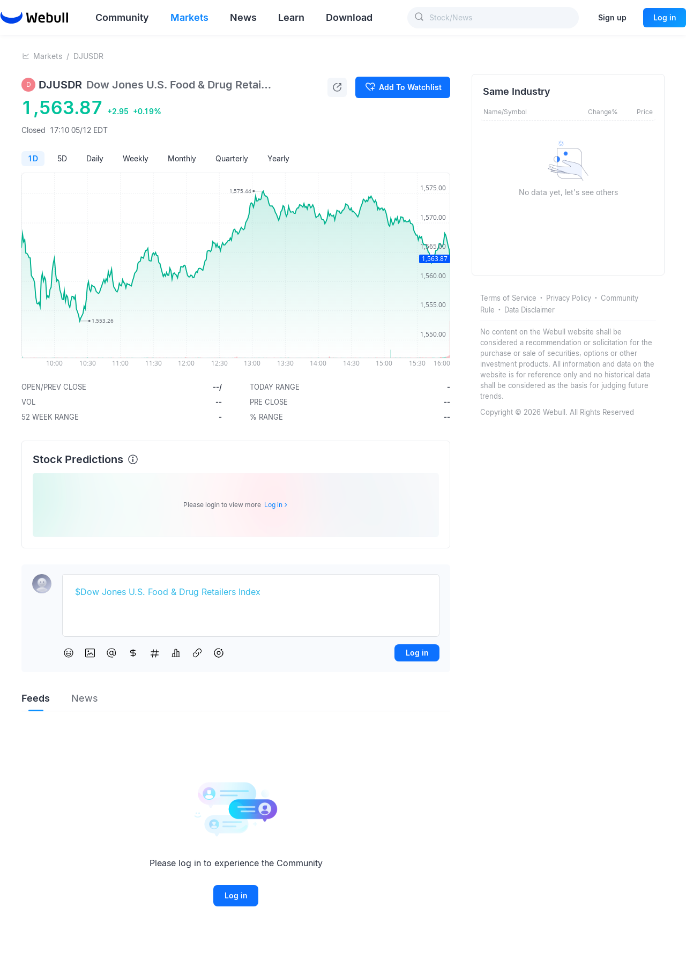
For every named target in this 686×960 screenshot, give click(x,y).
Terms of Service (508, 298)
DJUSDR (88, 56)
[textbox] (250, 592)
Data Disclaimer (529, 310)
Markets (47, 56)
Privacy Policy (568, 298)
